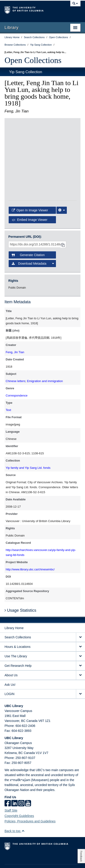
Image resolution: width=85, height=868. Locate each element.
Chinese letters (15, 363)
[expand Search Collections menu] (80, 619)
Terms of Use (45, 854)
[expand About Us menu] (80, 657)
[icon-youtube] (28, 786)
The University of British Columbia (31, 9)
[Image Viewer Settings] (61, 172)
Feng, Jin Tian (15, 334)
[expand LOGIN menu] (80, 676)
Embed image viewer (29, 182)
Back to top (15, 813)
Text (8, 392)
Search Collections (18, 619)
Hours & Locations (17, 629)
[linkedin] (14, 786)
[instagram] (21, 786)
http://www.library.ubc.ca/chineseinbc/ (30, 551)
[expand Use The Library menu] (80, 638)
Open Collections (33, 60)
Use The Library (16, 638)
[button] (23, 813)
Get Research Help (18, 648)
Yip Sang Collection (25, 72)
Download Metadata (33, 246)
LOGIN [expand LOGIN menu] (10, 676)
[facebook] (8, 786)
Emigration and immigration (45, 363)
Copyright (63, 854)
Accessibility (12, 860)
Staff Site (11, 793)
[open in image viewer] (20, 139)
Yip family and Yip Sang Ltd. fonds (28, 450)
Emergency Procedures (19, 854)
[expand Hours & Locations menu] (80, 629)
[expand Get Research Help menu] (80, 648)
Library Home (14, 610)
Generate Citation (28, 237)
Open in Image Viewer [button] (30, 172)
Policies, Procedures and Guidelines (30, 803)
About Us (11, 657)
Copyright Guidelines (19, 798)
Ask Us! (10, 667)
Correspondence (16, 378)
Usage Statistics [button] (20, 592)
